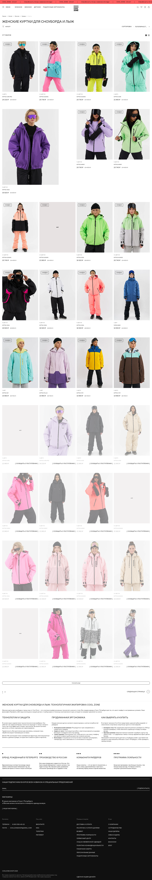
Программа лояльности (86, 835)
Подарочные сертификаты (54, 7)
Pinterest (40, 835)
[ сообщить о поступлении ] (26, 463)
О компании (113, 824)
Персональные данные (86, 852)
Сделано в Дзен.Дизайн (86, 877)
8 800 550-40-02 (18, 824)
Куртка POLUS (43, 393)
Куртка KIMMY (81, 164)
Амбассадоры (114, 835)
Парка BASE (117, 325)
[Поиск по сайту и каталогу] (138, 7)
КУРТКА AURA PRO (7, 96)
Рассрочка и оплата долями (88, 828)
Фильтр (6, 27)
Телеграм (39, 831)
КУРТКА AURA (117, 96)
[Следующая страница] (138, 691)
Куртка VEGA (6, 189)
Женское (28, 7)
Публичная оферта (84, 849)
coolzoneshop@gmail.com (21, 828)
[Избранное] (141, 7)
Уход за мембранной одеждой (89, 842)
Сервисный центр (84, 838)
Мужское (18, 7)
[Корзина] (149, 7)
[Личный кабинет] (145, 7)
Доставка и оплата (84, 824)
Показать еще (76, 683)
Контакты (112, 838)
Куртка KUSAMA (43, 96)
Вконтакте (40, 824)
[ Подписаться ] (143, 788)
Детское (37, 7)
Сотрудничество (115, 828)
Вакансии (112, 842)
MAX (37, 828)
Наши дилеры (113, 831)
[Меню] (6, 7)
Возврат (80, 831)
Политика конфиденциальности (90, 845)
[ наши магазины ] (9, 808)
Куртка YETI (80, 393)
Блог (110, 845)
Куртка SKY (5, 393)
